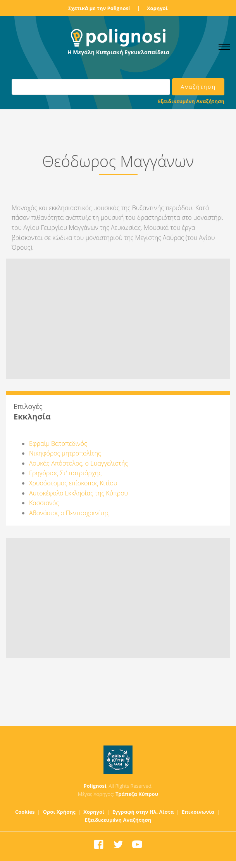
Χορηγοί (157, 8)
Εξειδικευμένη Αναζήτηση (191, 101)
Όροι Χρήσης (59, 811)
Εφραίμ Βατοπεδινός (58, 443)
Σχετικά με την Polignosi (99, 8)
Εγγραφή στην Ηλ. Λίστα (143, 811)
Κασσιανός (44, 503)
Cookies (25, 811)
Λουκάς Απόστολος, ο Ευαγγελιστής (78, 463)
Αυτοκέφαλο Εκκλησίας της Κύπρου (78, 493)
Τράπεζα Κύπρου (136, 793)
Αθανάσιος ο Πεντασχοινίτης (69, 513)
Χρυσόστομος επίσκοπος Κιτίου (73, 483)
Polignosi (95, 785)
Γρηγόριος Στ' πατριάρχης (65, 473)
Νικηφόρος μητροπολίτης (65, 453)
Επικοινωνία (198, 811)
